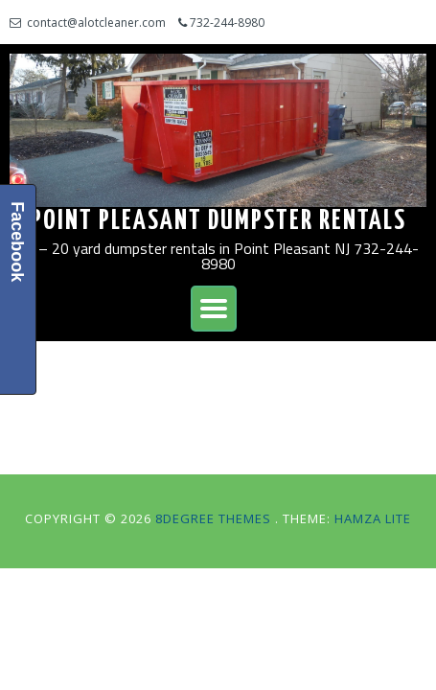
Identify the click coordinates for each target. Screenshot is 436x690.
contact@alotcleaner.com (96, 22)
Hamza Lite (372, 518)
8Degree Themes (215, 518)
